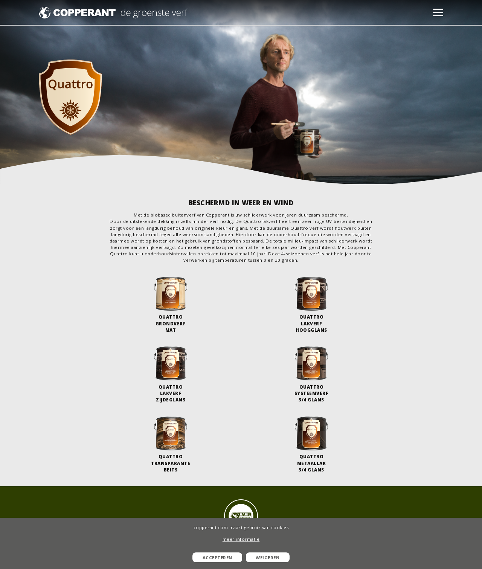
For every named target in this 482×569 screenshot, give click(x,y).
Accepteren (217, 557)
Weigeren (267, 557)
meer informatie (241, 539)
